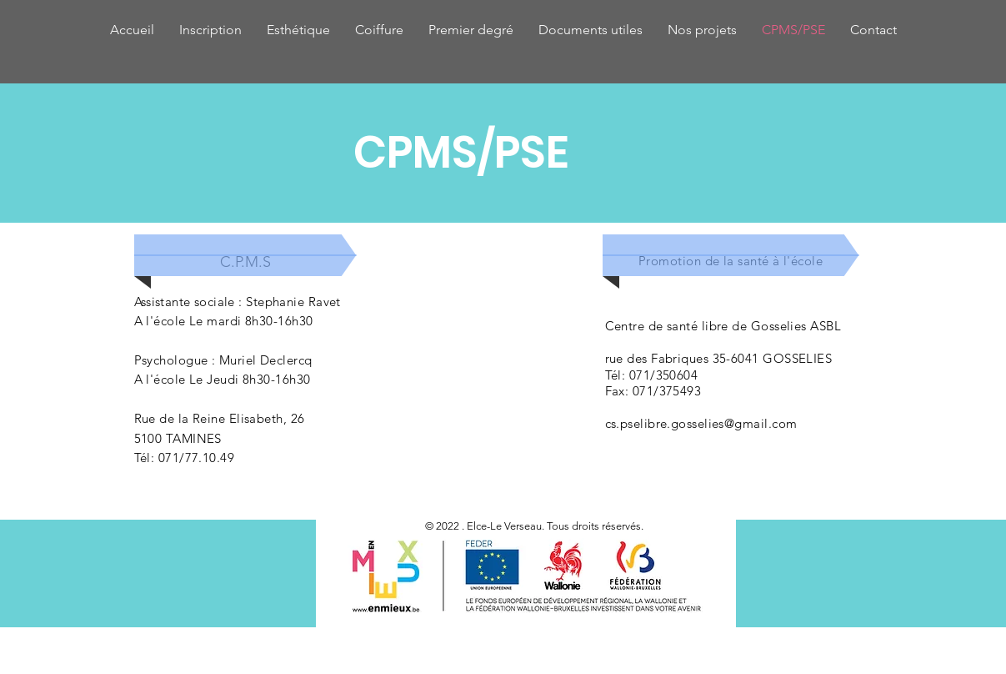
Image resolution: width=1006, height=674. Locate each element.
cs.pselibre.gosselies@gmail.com (701, 423)
